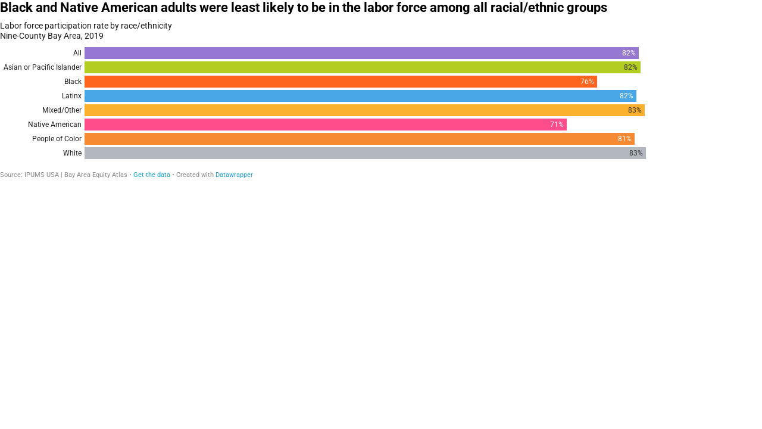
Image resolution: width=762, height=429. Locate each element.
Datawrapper (234, 175)
